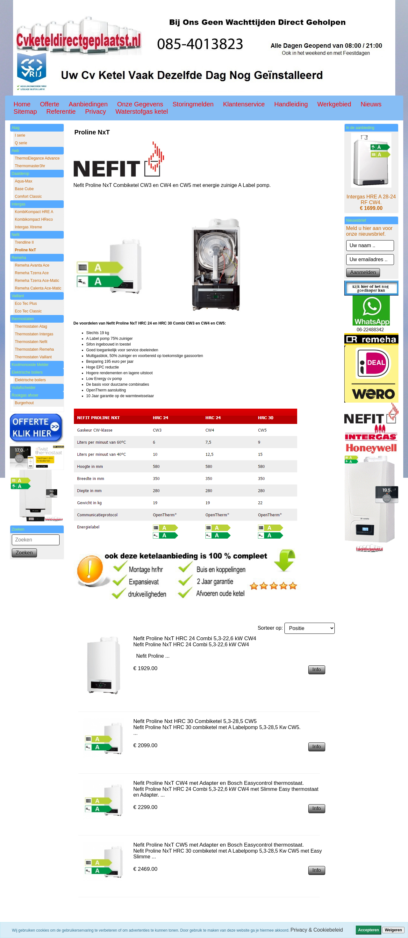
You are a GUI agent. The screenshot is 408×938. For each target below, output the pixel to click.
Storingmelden (193, 104)
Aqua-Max (23, 181)
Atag (16, 127)
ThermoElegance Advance (37, 158)
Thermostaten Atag (31, 326)
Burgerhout (24, 403)
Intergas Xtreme (28, 227)
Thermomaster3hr (30, 166)
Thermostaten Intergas (34, 334)
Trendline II (24, 242)
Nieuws (371, 104)
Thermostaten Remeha (34, 349)
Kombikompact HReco (34, 219)
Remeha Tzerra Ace (32, 273)
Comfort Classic (28, 196)
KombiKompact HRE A (34, 212)
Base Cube (24, 189)
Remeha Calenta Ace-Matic (38, 288)
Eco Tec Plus (26, 303)
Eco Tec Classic (28, 311)
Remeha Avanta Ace (32, 265)
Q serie (21, 143)
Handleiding (291, 104)
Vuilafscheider (24, 387)
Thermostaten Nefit (31, 342)
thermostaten (23, 319)
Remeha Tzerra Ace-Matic (37, 280)
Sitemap (25, 111)
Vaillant (18, 296)
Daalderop (20, 173)
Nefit (16, 235)
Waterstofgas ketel (141, 111)
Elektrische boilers (27, 372)
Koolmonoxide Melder (30, 364)
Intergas (18, 204)
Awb (15, 150)
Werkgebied (334, 104)
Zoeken (24, 552)
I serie (20, 135)
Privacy (95, 111)
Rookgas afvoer (25, 395)
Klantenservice (244, 104)
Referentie (60, 111)
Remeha (19, 257)
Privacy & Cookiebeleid (316, 930)
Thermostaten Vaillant (33, 357)
